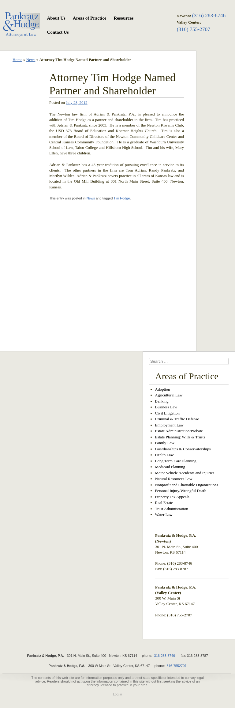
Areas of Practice (89, 18)
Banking (162, 401)
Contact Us (58, 32)
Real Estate (164, 502)
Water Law (164, 514)
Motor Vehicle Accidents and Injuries (184, 473)
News (30, 59)
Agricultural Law (169, 395)
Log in (117, 694)
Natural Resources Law (173, 478)
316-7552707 (177, 666)
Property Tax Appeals (172, 496)
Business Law (166, 407)
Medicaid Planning (170, 466)
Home (17, 59)
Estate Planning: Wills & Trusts (180, 437)
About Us (56, 18)
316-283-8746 (164, 655)
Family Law (164, 443)
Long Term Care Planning (175, 461)
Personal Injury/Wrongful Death (181, 490)
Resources (124, 18)
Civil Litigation (167, 413)
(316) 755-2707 (193, 29)
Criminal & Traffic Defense (177, 419)
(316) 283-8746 (209, 15)
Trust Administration (171, 508)
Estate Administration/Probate (179, 431)
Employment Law (169, 425)
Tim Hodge (122, 198)
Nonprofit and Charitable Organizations (186, 485)
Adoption (162, 389)
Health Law (164, 454)
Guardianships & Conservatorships (183, 449)
